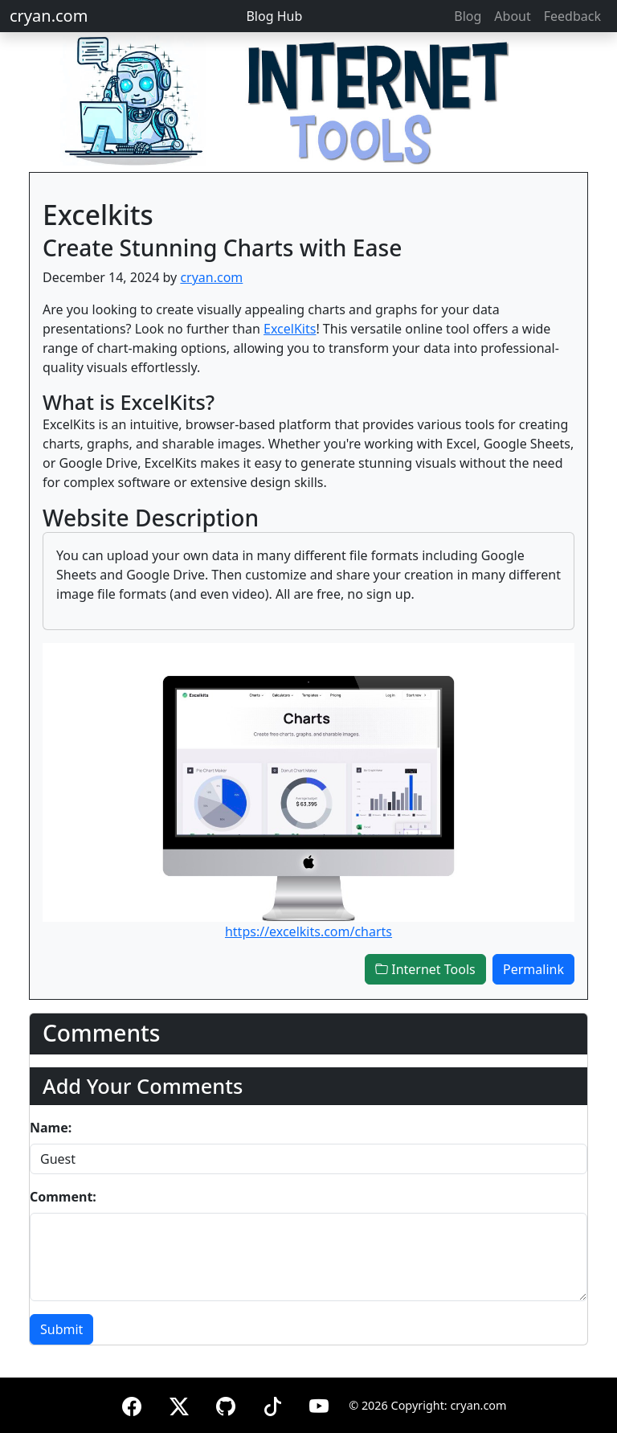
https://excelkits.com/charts (308, 931)
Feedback (572, 16)
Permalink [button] (533, 969)
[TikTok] (272, 1403)
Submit (61, 1329)
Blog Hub (274, 16)
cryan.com (49, 16)
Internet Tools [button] (425, 969)
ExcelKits (290, 329)
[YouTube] (319, 1403)
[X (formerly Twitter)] (179, 1403)
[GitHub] (225, 1403)
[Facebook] (131, 1403)
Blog (467, 16)
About (512, 16)
